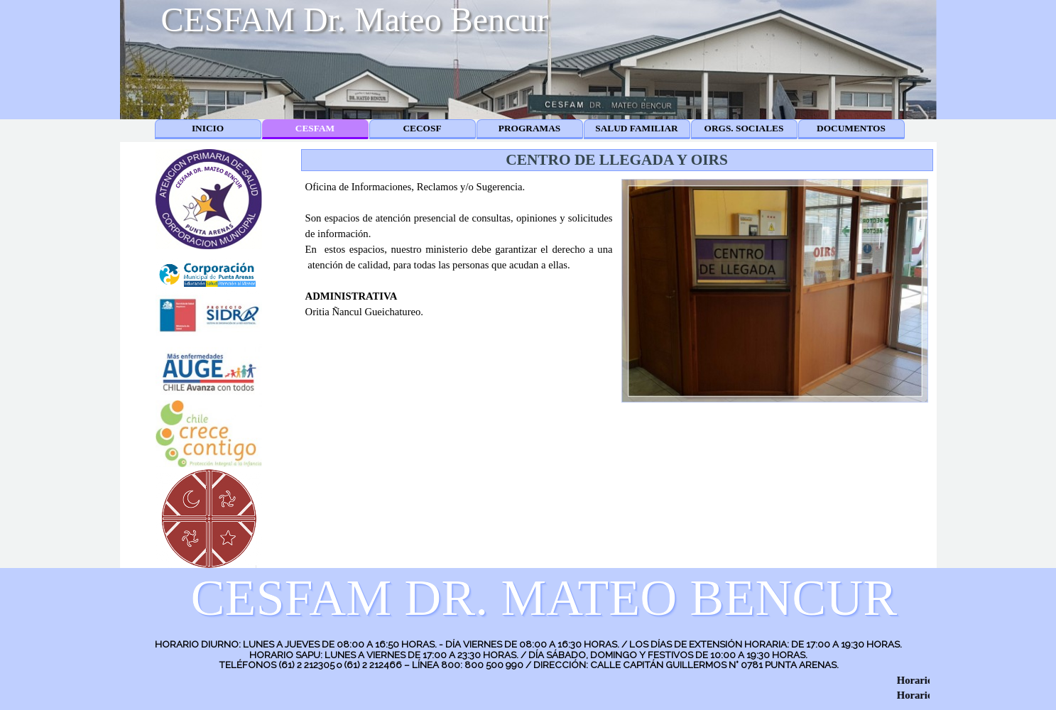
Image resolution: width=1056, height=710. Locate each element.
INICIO (208, 128)
